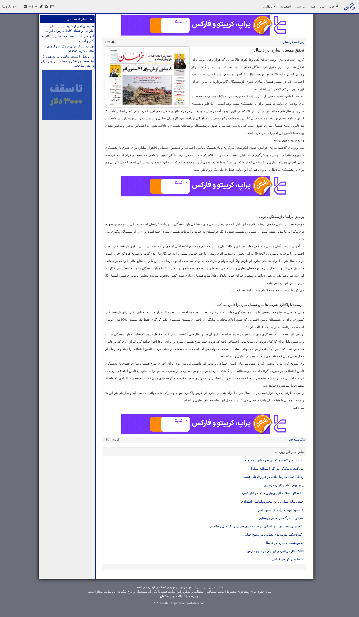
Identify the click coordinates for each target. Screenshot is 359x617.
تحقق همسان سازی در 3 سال (284, 543)
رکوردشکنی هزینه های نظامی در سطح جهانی (273, 534)
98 (107, 439)
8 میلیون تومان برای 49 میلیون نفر (281, 510)
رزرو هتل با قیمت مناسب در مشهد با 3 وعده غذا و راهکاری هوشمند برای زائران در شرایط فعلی (67, 61)
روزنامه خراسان (294, 42)
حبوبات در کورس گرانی (288, 559)
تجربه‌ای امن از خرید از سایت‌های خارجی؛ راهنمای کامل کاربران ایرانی (69, 29)
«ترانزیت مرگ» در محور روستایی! (280, 518)
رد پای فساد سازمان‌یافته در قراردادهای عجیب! (273, 477)
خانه (333, 6)
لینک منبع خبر (297, 439)
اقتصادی (285, 6)
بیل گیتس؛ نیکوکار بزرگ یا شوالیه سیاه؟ (277, 468)
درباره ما (9, 6)
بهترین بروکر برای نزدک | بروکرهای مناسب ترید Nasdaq (70, 49)
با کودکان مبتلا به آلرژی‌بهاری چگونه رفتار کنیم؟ (273, 493)
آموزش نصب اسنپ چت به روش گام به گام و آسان (67, 39)
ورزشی (300, 6)
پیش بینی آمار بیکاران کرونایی (284, 485)
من (322, 6)
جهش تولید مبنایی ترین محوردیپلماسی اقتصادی (272, 501)
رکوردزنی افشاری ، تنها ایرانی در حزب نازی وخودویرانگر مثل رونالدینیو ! (255, 526)
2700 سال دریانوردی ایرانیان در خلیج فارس (275, 551)
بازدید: (116, 439)
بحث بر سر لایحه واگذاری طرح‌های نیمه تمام (274, 460)
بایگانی (269, 6)
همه (312, 6)
